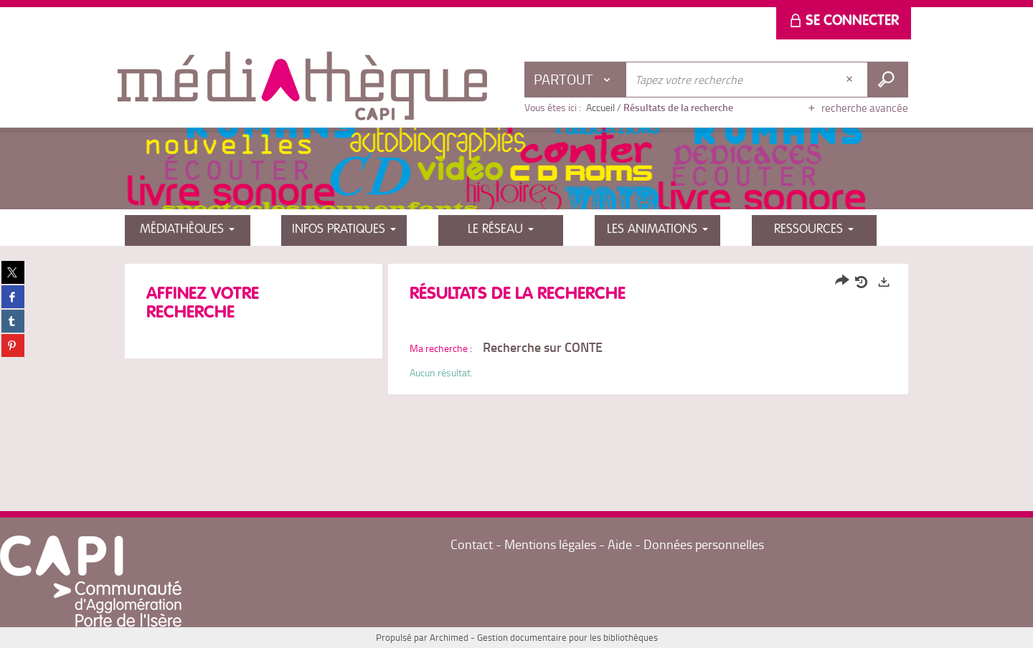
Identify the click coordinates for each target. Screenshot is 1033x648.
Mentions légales (551, 544)
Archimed (449, 637)
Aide (620, 544)
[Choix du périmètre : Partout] (575, 79)
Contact (472, 544)
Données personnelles (703, 544)
